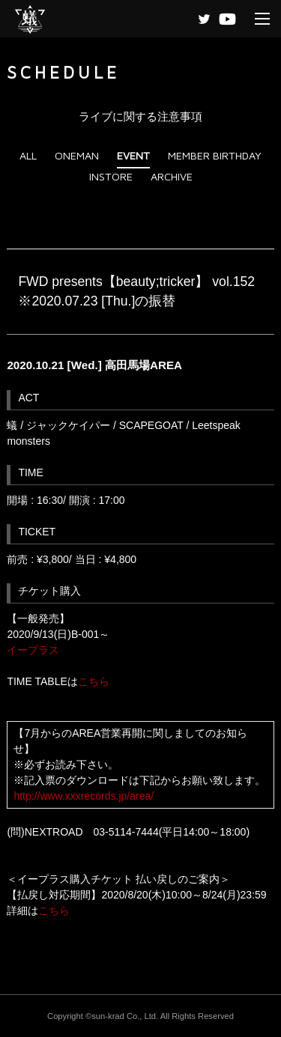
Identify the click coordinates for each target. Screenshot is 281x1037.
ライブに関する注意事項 (140, 116)
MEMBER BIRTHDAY (215, 155)
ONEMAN (77, 155)
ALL (28, 155)
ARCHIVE (172, 176)
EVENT (133, 155)
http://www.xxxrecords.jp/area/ (83, 796)
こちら (93, 681)
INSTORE (111, 176)
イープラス (33, 650)
